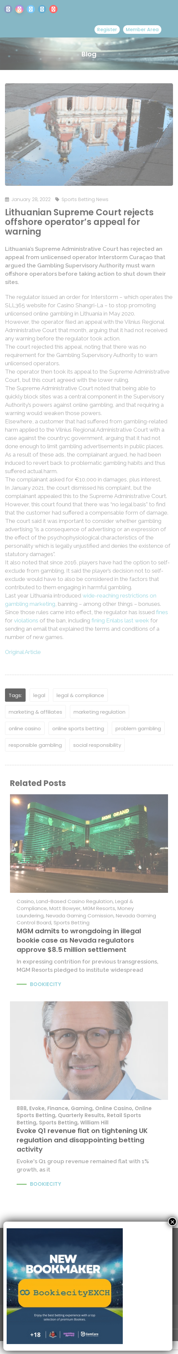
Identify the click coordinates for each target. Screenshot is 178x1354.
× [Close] (172, 1221)
